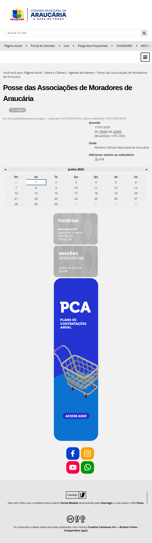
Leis (66, 46)
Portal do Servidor (43, 46)
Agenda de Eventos (82, 73)
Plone (140, 503)
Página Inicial (13, 46)
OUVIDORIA (124, 46)
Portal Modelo (69, 503)
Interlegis (106, 503)
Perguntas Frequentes (93, 46)
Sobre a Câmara (55, 73)
